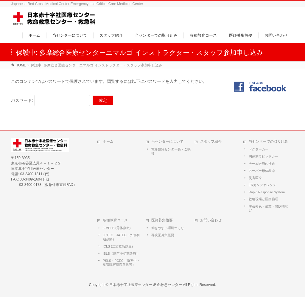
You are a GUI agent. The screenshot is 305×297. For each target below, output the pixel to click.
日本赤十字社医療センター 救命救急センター (145, 285)
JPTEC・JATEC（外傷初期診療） (121, 237)
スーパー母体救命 (262, 170)
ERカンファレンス (262, 185)
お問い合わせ (211, 220)
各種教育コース (115, 220)
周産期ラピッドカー (263, 156)
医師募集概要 (162, 220)
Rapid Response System (267, 192)
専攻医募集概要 (162, 235)
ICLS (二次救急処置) (118, 246)
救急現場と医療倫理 (263, 199)
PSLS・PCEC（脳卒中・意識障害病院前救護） (121, 263)
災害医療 (255, 178)
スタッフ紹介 (211, 141)
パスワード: (50, 100)
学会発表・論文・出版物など (268, 208)
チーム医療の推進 (262, 163)
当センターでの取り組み (268, 141)
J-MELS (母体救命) (117, 228)
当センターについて (167, 141)
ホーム (108, 141)
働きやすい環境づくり (167, 228)
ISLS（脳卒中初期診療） (121, 253)
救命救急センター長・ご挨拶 (171, 151)
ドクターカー (258, 149)
